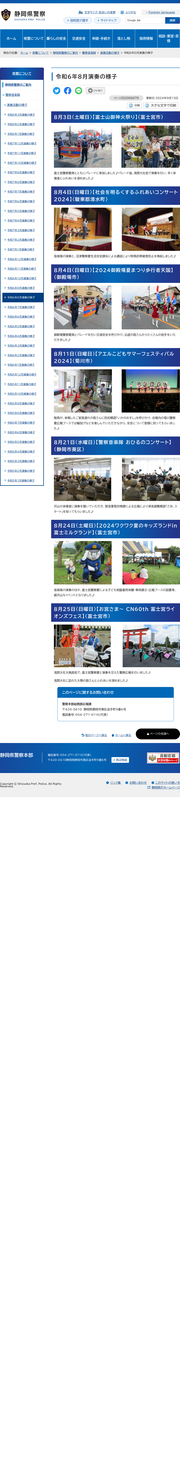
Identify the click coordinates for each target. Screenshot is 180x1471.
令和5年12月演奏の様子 (22, 374)
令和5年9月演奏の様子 (21, 403)
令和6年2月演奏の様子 (21, 355)
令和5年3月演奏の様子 (21, 461)
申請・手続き (101, 38)
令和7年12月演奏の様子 (22, 143)
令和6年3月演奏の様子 (21, 345)
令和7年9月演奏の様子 (21, 172)
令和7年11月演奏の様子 (21, 153)
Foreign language (162, 12)
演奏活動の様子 (110, 52)
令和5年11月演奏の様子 (21, 384)
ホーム (11, 38)
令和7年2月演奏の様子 (21, 239)
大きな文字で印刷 (163, 105)
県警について (34, 38)
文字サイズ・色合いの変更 (100, 12)
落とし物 (123, 38)
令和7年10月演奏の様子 (22, 162)
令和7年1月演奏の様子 (21, 249)
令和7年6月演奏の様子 (21, 201)
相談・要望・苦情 (169, 38)
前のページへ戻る (96, 735)
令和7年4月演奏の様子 (21, 220)
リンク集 (115, 782)
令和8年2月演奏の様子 (21, 124)
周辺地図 (121, 760)
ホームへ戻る (123, 735)
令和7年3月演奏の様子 (21, 230)
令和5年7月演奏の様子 (21, 422)
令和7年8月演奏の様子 (21, 182)
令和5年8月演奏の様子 (21, 413)
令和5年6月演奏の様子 (21, 432)
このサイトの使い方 (168, 782)
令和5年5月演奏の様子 (21, 442)
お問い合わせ (138, 782)
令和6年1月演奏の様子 (21, 364)
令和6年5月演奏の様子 (21, 326)
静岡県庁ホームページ (166, 787)
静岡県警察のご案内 (65, 52)
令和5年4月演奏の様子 (21, 451)
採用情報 (146, 38)
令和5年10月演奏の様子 (22, 393)
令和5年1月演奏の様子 (21, 480)
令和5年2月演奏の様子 (21, 470)
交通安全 (79, 38)
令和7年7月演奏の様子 (21, 191)
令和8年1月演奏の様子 (21, 134)
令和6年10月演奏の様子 (22, 278)
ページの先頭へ (159, 733)
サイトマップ (109, 20)
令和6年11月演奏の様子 (21, 268)
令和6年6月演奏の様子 (21, 316)
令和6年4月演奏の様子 (21, 336)
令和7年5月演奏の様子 (21, 211)
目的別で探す (79, 20)
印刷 (137, 105)
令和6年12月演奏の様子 (22, 259)
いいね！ (98, 90)
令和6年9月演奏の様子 (21, 288)
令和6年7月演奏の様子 (21, 307)
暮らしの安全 (56, 38)
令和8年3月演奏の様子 (21, 114)
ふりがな (130, 12)
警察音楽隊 (89, 52)
